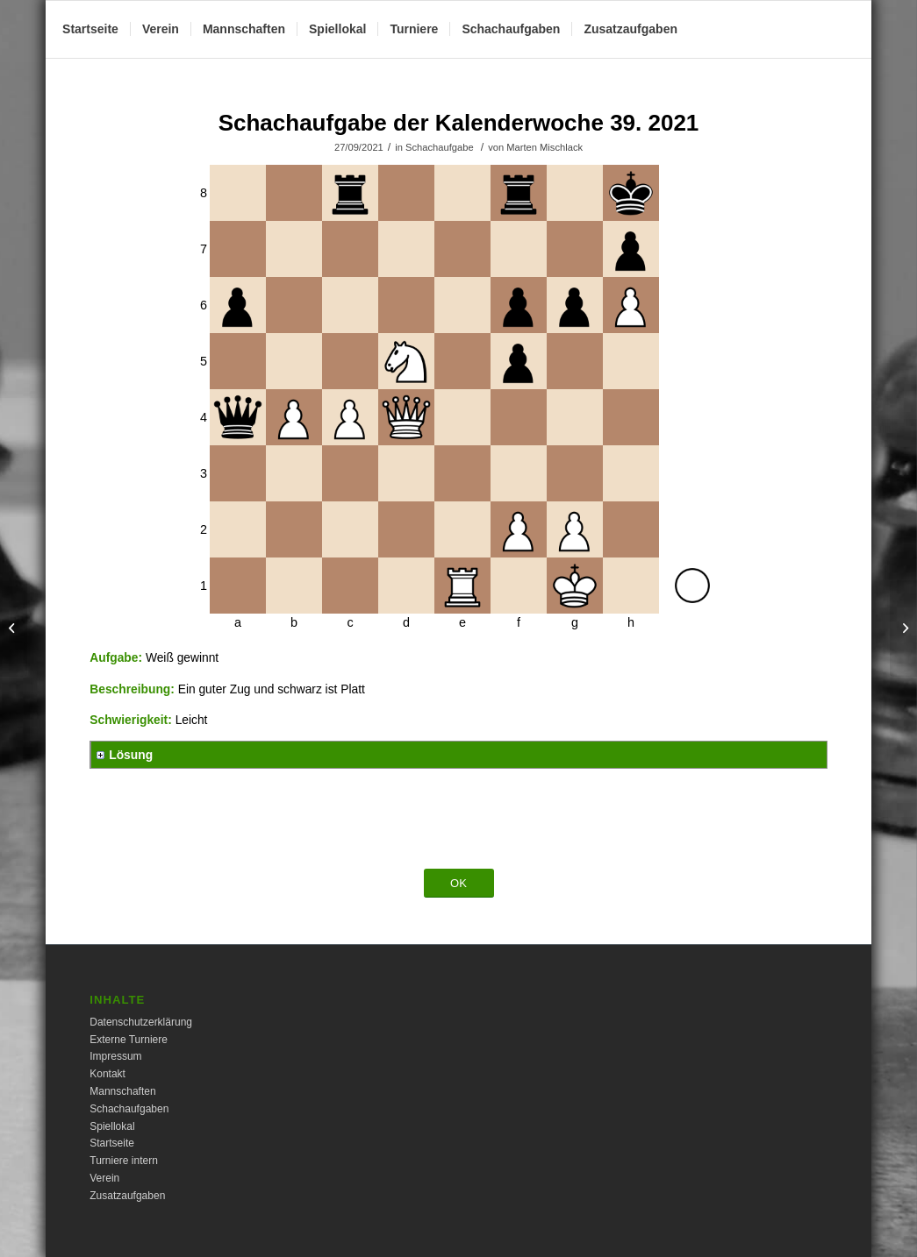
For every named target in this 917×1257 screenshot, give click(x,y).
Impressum (115, 1056)
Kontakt (107, 1074)
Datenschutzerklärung (141, 1022)
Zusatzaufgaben (127, 1196)
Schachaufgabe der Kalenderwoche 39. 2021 (459, 123)
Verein (104, 1178)
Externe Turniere (129, 1039)
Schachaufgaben (129, 1109)
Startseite (112, 1143)
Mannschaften (122, 1091)
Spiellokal (112, 1126)
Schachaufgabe (439, 147)
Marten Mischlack (544, 147)
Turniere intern (124, 1160)
